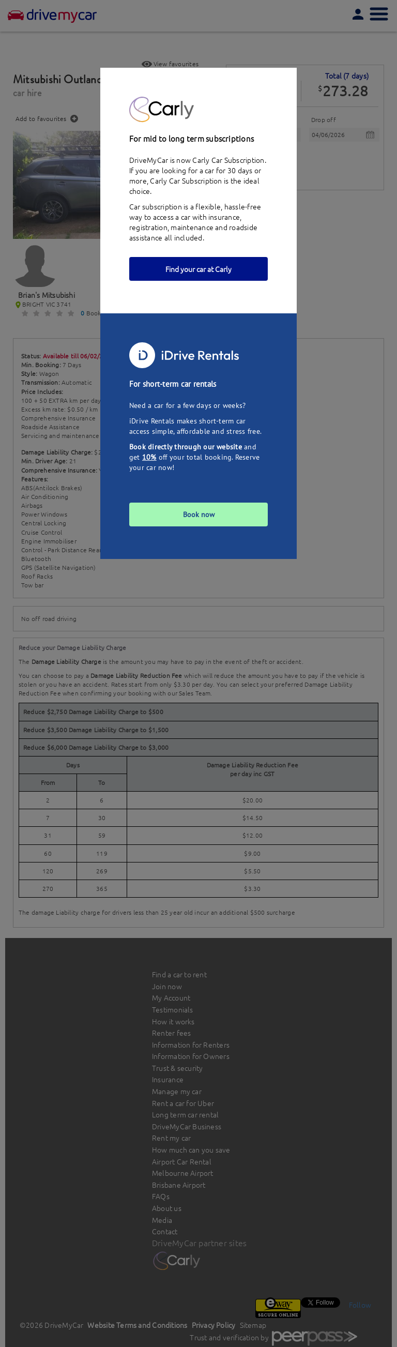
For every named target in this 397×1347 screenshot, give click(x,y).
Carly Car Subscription (186, 180)
